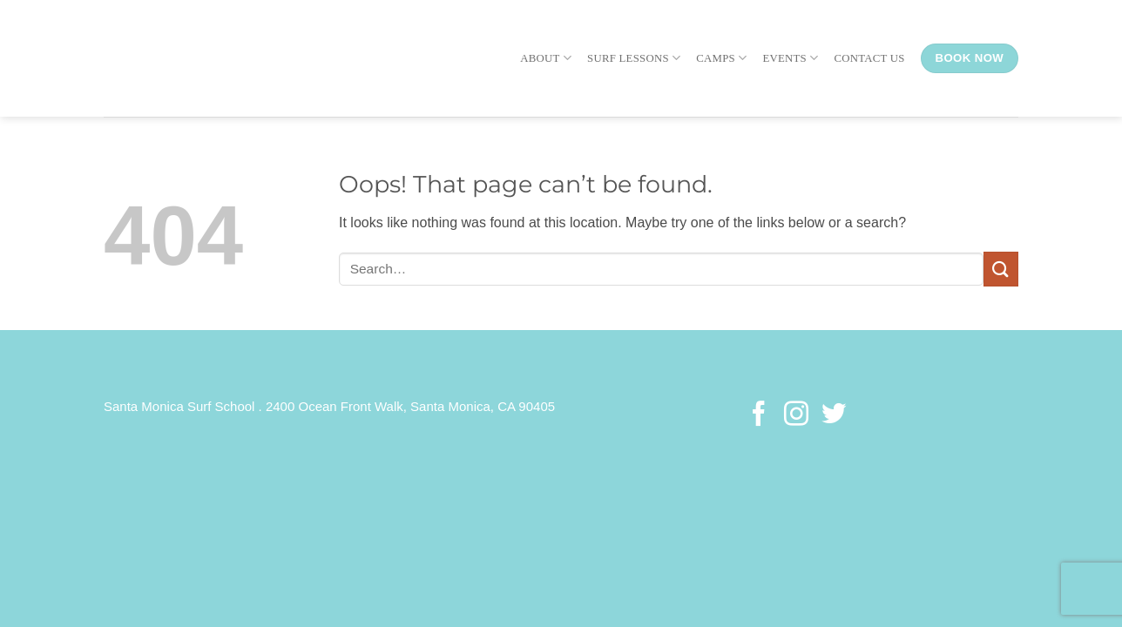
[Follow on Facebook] (759, 415)
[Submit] (1000, 269)
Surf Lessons (633, 58)
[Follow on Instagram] (796, 415)
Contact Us (869, 58)
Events (790, 58)
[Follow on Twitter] (833, 415)
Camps (721, 58)
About (545, 58)
